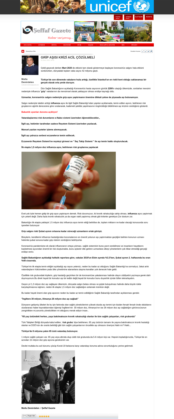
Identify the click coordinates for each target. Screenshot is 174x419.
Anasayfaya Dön (31, 51)
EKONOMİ (67, 45)
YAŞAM (90, 45)
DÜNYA (54, 45)
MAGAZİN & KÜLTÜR (107, 45)
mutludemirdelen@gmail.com (30, 85)
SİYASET (134, 45)
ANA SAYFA (28, 45)
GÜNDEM (41, 45)
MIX (123, 45)
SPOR (79, 45)
